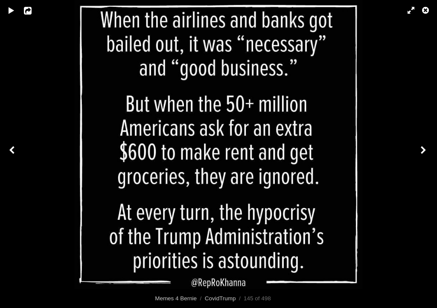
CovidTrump (220, 298)
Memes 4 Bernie (176, 298)
